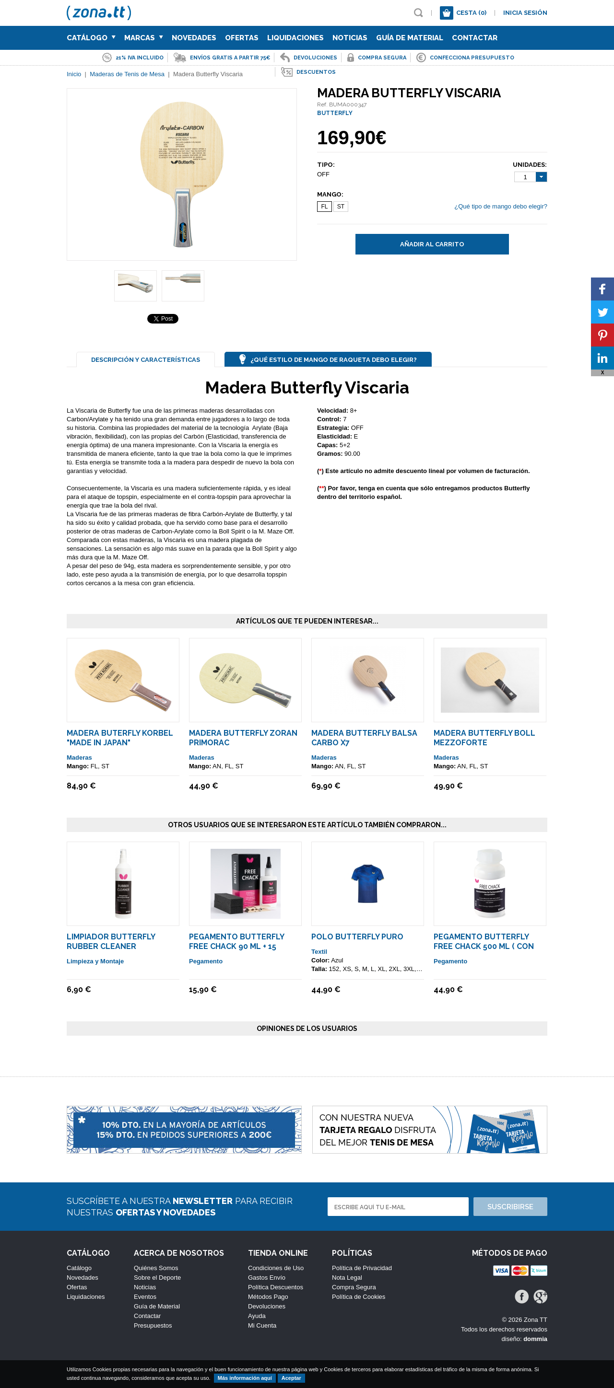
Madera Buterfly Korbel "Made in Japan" (120, 738)
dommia (535, 1338)
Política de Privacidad (362, 1268)
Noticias (349, 38)
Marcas (143, 38)
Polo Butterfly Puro (357, 936)
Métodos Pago (268, 1296)
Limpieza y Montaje (95, 961)
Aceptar (291, 1378)
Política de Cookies (358, 1296)
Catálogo (91, 38)
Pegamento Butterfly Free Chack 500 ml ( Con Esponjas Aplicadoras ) (484, 946)
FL (324, 206)
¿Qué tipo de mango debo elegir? (500, 206)
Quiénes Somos (156, 1268)
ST (340, 206)
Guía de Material (409, 38)
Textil (319, 951)
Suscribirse (510, 1207)
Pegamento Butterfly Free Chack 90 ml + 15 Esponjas (236, 946)
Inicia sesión (525, 12)
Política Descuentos (275, 1287)
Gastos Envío (266, 1277)
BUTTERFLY (335, 113)
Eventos (145, 1296)
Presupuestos (153, 1325)
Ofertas (242, 38)
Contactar (474, 38)
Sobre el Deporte (157, 1277)
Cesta (471, 12)
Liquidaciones (295, 38)
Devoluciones (266, 1306)
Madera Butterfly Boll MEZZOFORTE (484, 738)
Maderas (79, 757)
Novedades (194, 38)
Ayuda (257, 1315)
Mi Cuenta (262, 1325)
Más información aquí (245, 1378)
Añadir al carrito (432, 244)
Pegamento (206, 961)
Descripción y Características (145, 359)
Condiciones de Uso (276, 1268)
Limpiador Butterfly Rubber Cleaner (111, 941)
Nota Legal (347, 1277)
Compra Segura (354, 1287)
